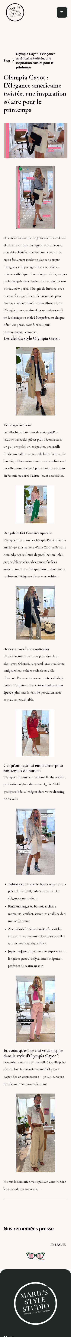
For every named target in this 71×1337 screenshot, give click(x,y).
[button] (62, 12)
